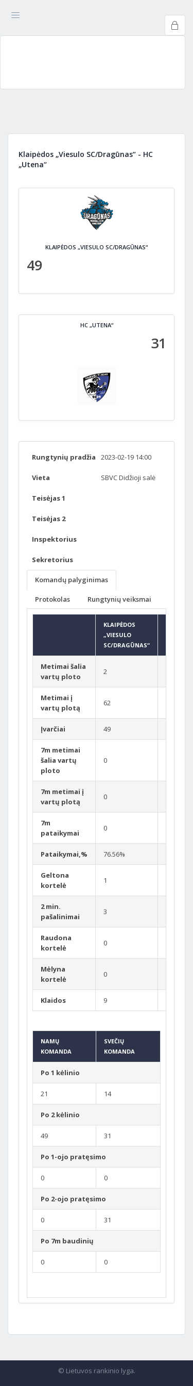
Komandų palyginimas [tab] (71, 579)
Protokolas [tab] (52, 599)
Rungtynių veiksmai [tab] (119, 599)
